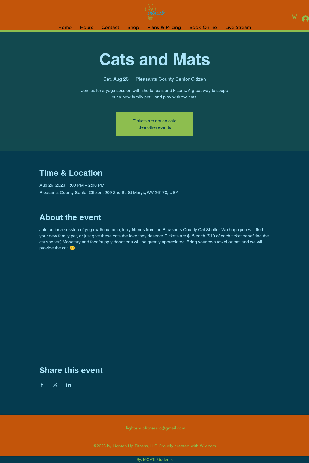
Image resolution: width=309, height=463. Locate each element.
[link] (294, 16)
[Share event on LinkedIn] (68, 385)
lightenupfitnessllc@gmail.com (155, 428)
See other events (154, 127)
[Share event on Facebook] (42, 385)
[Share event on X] (55, 385)
